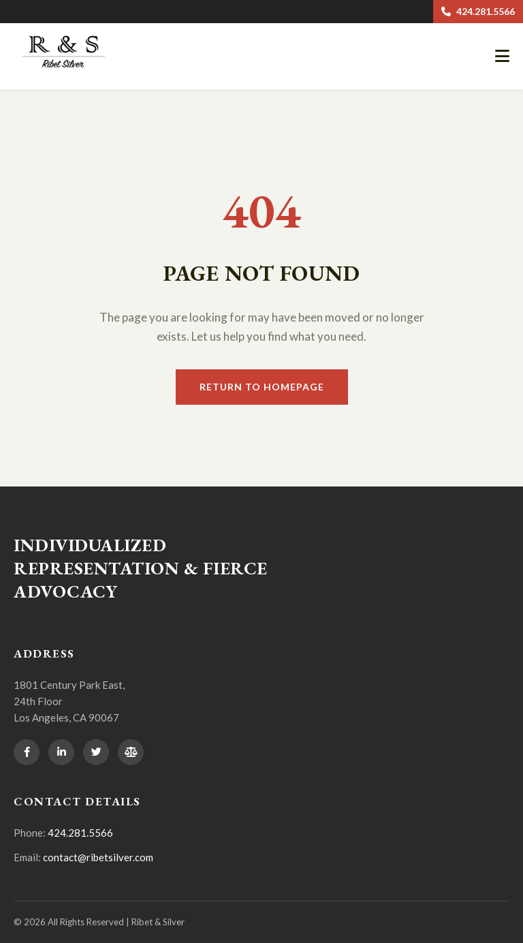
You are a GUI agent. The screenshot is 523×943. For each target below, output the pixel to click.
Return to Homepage (262, 386)
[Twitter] (96, 752)
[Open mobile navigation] (502, 56)
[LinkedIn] (61, 752)
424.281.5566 (478, 11)
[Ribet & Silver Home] (68, 69)
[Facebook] (26, 752)
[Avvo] (131, 752)
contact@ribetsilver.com (98, 857)
